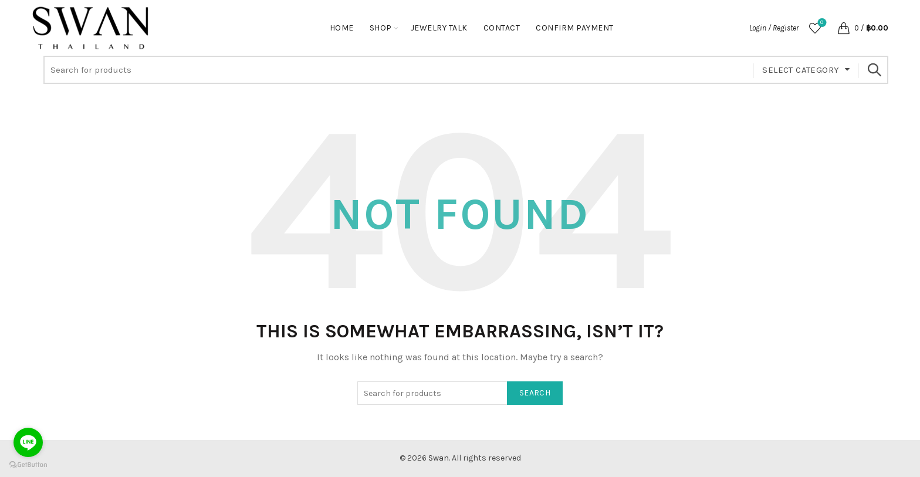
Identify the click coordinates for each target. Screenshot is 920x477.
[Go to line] (28, 442)
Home (342, 28)
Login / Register (774, 27)
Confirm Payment (575, 28)
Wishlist (820, 23)
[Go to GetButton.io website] (28, 465)
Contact (501, 28)
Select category (800, 70)
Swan (438, 458)
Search (873, 70)
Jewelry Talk (439, 28)
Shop (381, 28)
